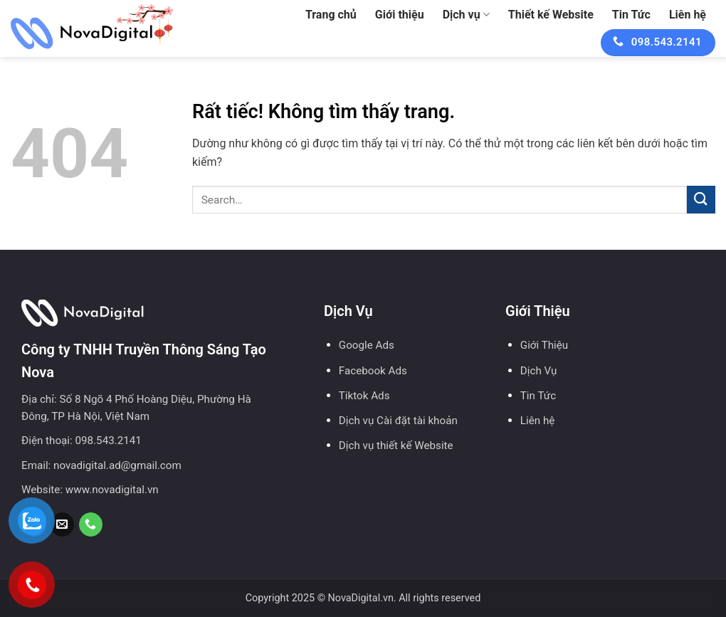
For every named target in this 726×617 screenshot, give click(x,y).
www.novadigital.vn (112, 489)
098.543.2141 (108, 440)
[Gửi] (701, 199)
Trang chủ (331, 14)
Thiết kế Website (551, 14)
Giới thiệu (399, 14)
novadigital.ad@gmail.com (117, 465)
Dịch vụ (466, 15)
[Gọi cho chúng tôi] (90, 524)
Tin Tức (631, 14)
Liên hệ (687, 14)
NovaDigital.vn (361, 598)
